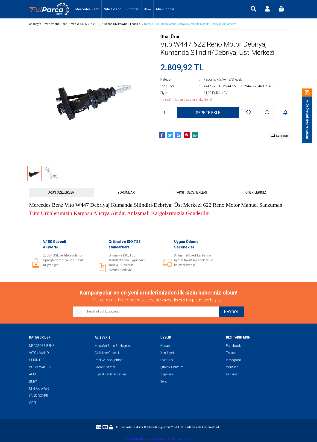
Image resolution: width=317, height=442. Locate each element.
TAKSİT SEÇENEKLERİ (191, 192)
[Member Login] (267, 9)
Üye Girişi (166, 360)
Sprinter (132, 9)
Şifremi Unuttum (172, 367)
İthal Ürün (170, 36)
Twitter (231, 353)
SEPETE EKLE (208, 112)
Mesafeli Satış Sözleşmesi (113, 346)
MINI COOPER (39, 388)
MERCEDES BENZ (42, 346)
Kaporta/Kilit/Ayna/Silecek (222, 79)
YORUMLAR (126, 192)
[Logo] (49, 9)
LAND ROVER (38, 396)
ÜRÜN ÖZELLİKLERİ (61, 192)
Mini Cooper (165, 9)
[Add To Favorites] (248, 112)
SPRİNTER (36, 360)
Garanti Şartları (105, 367)
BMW (33, 381)
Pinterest (232, 374)
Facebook (233, 346)
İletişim (165, 381)
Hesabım (166, 346)
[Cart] (281, 9)
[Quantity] (164, 112)
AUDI (32, 374)
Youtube (232, 367)
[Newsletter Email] (146, 311)
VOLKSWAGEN (40, 367)
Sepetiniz (166, 374)
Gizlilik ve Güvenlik (107, 353)
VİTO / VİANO (39, 353)
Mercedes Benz (87, 9)
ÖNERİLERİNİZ (255, 192)
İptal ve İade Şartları (109, 360)
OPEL (33, 403)
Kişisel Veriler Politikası (111, 374)
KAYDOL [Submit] (231, 311)
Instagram (233, 360)
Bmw (147, 9)
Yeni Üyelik (168, 353)
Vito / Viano (112, 9)
